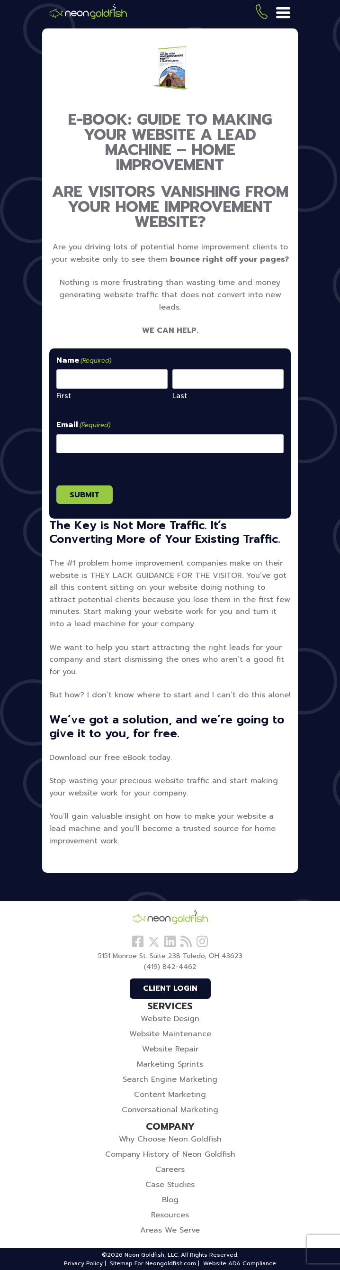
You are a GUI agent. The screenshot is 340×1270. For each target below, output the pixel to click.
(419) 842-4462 (262, 13)
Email (83, 425)
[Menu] (283, 13)
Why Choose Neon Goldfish (170, 1139)
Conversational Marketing (170, 1109)
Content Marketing (170, 1094)
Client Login (170, 988)
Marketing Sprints (170, 1064)
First (63, 396)
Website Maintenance (170, 1034)
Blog (170, 1200)
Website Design (170, 1018)
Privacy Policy (83, 1263)
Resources (170, 1215)
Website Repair (170, 1049)
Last (179, 396)
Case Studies (170, 1184)
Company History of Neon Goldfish (170, 1154)
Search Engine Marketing (170, 1079)
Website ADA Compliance (239, 1263)
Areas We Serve (170, 1230)
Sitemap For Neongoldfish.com (153, 1263)
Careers (170, 1169)
